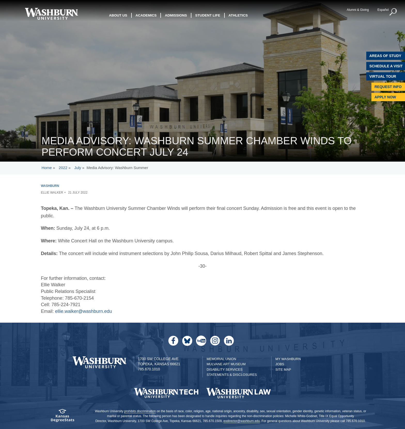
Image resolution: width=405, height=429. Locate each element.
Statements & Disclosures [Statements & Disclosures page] (232, 375)
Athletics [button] (238, 15)
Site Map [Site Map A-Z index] (283, 369)
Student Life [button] (207, 15)
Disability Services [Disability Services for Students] (225, 369)
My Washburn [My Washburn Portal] (288, 359)
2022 (63, 167)
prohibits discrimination (140, 411)
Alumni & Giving (358, 10)
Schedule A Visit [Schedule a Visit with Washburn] (386, 66)
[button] (393, 12)
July (77, 167)
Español (382, 10)
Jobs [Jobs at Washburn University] (279, 364)
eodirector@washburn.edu (241, 421)
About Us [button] (118, 15)
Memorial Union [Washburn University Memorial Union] (221, 359)
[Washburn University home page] (51, 14)
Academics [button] (146, 15)
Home (47, 167)
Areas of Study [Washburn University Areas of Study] (385, 56)
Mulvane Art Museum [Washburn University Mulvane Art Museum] (226, 364)
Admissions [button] (176, 15)
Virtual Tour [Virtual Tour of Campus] (382, 76)
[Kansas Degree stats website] (62, 417)
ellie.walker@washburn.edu (83, 311)
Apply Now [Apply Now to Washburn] (385, 97)
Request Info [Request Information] (388, 87)
